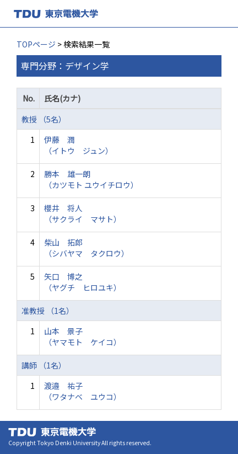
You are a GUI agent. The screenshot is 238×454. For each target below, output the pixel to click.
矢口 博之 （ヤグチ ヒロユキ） (82, 282)
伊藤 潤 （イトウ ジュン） (78, 145)
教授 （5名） (43, 119)
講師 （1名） (43, 365)
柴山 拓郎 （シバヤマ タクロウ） (86, 248)
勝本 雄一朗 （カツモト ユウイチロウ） (91, 179)
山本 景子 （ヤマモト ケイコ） (82, 336)
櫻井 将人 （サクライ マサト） (82, 213)
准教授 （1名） (47, 310)
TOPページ (36, 44)
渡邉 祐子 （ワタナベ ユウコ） (82, 391)
